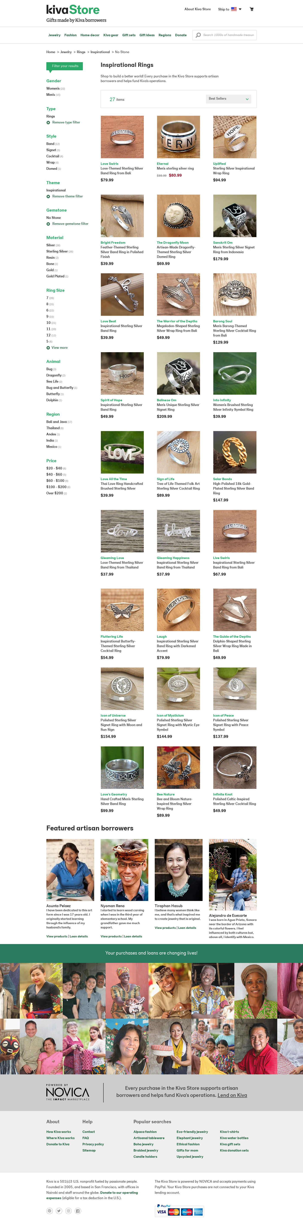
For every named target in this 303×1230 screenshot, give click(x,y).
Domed (53, 169)
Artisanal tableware (149, 1138)
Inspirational (56, 190)
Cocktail (54, 156)
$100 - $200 (58, 487)
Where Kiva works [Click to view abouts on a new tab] (60, 1138)
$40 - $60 (56, 475)
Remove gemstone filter (67, 224)
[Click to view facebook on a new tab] (79, 1211)
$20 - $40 (56, 468)
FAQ (85, 1138)
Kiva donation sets (234, 1150)
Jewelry (54, 35)
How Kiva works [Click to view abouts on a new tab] (58, 1132)
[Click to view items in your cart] (251, 10)
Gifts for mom (187, 1150)
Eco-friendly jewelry (192, 1132)
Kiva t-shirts (229, 1132)
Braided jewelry (145, 1150)
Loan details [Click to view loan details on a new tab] (79, 936)
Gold (52, 270)
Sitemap (89, 1150)
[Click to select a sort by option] (228, 99)
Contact (88, 1132)
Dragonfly (55, 375)
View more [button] (57, 348)
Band (53, 144)
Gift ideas (147, 35)
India (52, 440)
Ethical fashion (188, 1144)
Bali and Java (59, 422)
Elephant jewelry (190, 1138)
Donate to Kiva (57, 1144)
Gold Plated (57, 276)
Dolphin (54, 400)
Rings (50, 116)
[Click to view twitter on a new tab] (60, 1211)
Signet (53, 150)
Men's (53, 95)
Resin (52, 258)
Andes (53, 434)
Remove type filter (63, 122)
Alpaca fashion (145, 1132)
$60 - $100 (57, 481)
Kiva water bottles (234, 1138)
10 (51, 323)
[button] (198, 36)
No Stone (53, 218)
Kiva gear (110, 35)
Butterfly (55, 394)
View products (56, 936)
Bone (52, 264)
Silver (53, 245)
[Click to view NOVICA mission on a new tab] (67, 1092)
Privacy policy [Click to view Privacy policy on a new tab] (93, 1144)
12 (51, 335)
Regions (165, 35)
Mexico (53, 447)
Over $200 (56, 493)
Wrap (52, 162)
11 (51, 329)
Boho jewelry (143, 1144)
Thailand (55, 428)
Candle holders (145, 1157)
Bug (51, 369)
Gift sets (129, 35)
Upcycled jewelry (190, 1157)
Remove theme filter (64, 196)
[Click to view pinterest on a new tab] (51, 1211)
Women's (55, 88)
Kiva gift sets (230, 1144)
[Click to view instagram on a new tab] (70, 1211)
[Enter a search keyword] (224, 35)
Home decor (90, 35)
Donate (181, 35)
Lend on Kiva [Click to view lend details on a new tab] (232, 1095)
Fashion (70, 35)
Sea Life (54, 381)
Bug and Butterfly (61, 388)
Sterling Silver (59, 251)
